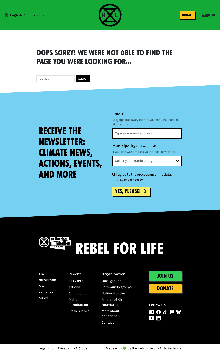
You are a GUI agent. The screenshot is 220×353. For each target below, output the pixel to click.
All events (75, 281)
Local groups (111, 281)
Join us (165, 276)
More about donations (110, 313)
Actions (74, 287)
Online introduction (78, 302)
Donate (187, 15)
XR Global (80, 348)
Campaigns (77, 293)
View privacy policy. (130, 179)
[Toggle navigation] (208, 15)
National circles (114, 293)
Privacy (63, 348)
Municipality (134, 146)
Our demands (46, 289)
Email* (118, 114)
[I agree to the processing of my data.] (113, 174)
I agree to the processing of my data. (144, 174)
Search (82, 79)
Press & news (78, 311)
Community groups (117, 287)
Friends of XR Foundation (112, 302)
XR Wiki (45, 298)
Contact (108, 322)
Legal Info (46, 348)
